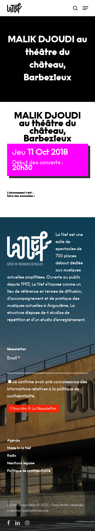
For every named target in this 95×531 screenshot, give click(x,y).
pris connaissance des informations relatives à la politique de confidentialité (47, 389)
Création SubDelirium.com (27, 510)
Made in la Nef (19, 448)
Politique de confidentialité (28, 471)
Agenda (13, 440)
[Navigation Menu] (85, 8)
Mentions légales (20, 463)
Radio (11, 455)
